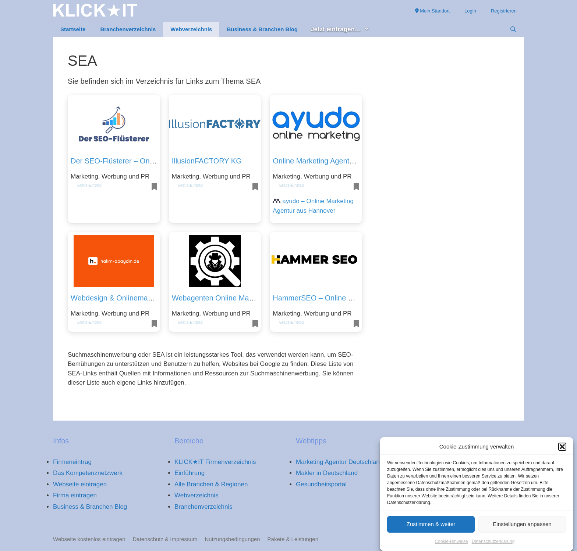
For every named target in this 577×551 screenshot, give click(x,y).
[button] (562, 448)
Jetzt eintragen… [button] (344, 29)
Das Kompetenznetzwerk (88, 472)
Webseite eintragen (80, 484)
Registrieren (504, 11)
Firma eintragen (75, 495)
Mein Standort (432, 11)
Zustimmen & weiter (431, 525)
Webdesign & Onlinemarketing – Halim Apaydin (148, 298)
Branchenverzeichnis (128, 29)
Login (470, 11)
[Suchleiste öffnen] (513, 29)
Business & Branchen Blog (262, 29)
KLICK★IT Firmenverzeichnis (215, 461)
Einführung (189, 472)
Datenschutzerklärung (493, 542)
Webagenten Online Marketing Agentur (235, 298)
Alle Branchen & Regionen (211, 484)
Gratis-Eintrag (89, 185)
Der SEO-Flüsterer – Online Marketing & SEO (145, 161)
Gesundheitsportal (321, 484)
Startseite (72, 29)
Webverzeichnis (191, 29)
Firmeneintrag (72, 461)
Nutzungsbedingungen (232, 539)
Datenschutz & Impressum (165, 539)
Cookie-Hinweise (451, 542)
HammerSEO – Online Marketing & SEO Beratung (355, 298)
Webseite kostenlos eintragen (89, 539)
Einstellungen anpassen (522, 525)
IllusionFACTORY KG (207, 161)
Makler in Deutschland (327, 472)
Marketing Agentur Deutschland (339, 461)
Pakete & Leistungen (293, 539)
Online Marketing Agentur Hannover (331, 161)
